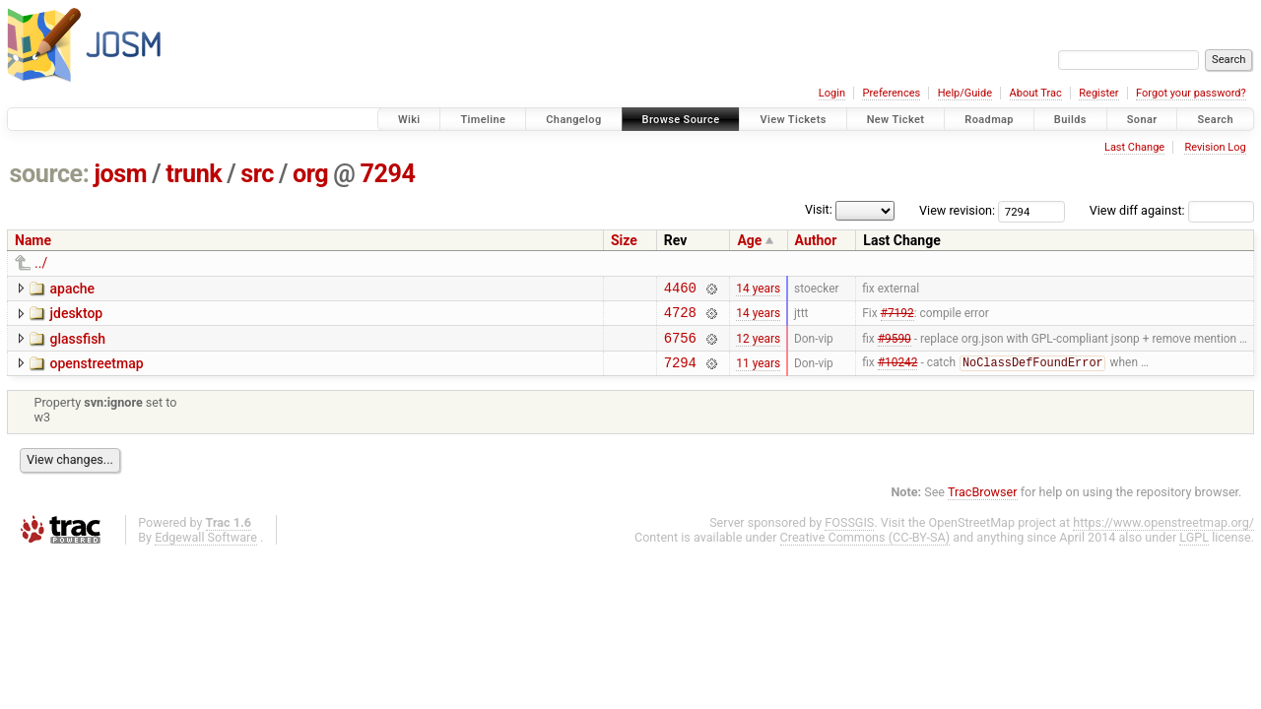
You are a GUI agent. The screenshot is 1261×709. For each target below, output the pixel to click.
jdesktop (75, 316)
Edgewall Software (206, 549)
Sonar (1142, 119)
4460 (680, 290)
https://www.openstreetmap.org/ (1163, 534)
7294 (387, 174)
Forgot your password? (1191, 93)
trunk (194, 174)
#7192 (897, 318)
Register (1098, 93)
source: (50, 174)
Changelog (573, 119)
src (257, 174)
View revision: (957, 210)
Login (832, 93)
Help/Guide (965, 93)
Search (1215, 119)
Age (749, 240)
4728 (680, 317)
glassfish (77, 345)
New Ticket (896, 119)
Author (816, 240)
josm (120, 174)
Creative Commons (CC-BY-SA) (865, 549)
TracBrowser (983, 503)
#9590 (894, 346)
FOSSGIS (849, 534)
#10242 (898, 374)
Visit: (818, 209)
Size (624, 240)
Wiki (409, 119)
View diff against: (1172, 210)
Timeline (482, 119)
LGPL (1194, 549)
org (310, 174)
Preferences (891, 93)
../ (40, 263)
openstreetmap (96, 372)
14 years (758, 289)
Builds (1070, 119)
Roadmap (989, 119)
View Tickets (793, 119)
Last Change (1134, 147)
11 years (758, 373)
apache (72, 288)
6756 (680, 346)
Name (33, 240)
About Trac (1036, 93)
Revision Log (1214, 147)
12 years (758, 346)
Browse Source (681, 119)
